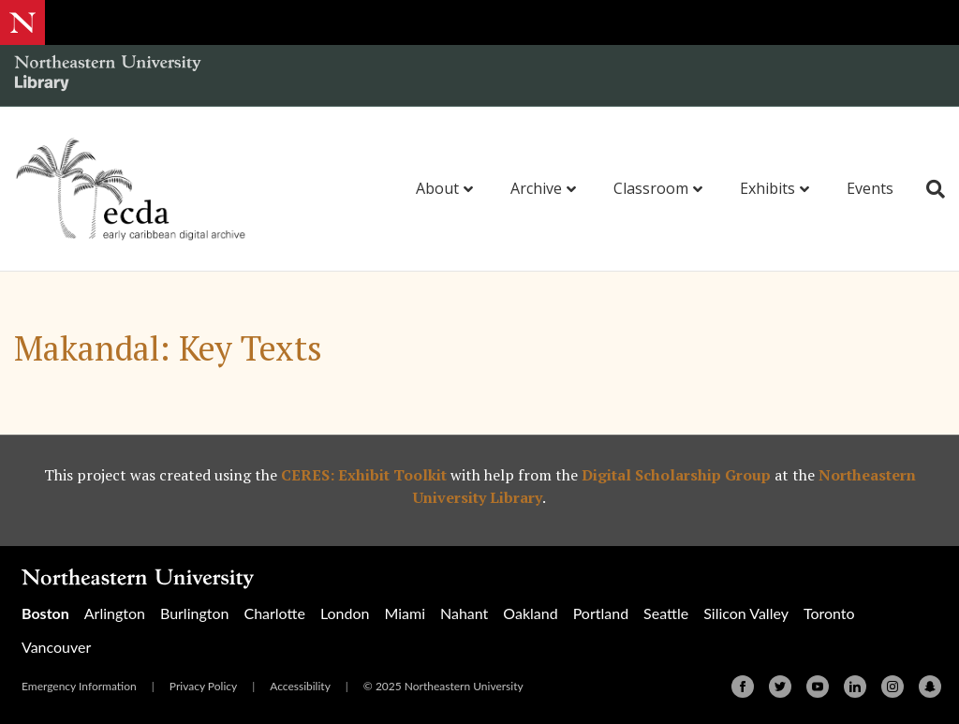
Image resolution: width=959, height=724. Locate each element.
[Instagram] (892, 686)
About (437, 188)
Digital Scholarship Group (676, 475)
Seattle (665, 613)
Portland (600, 613)
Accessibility (300, 686)
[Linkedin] (855, 686)
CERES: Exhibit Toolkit (364, 475)
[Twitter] (780, 686)
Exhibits (767, 188)
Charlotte (273, 613)
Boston (45, 613)
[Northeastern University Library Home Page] (107, 75)
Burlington (194, 613)
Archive (536, 188)
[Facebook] (742, 686)
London (345, 613)
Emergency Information (79, 686)
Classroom (650, 188)
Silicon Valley (746, 613)
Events (870, 188)
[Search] (928, 189)
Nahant (464, 613)
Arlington (114, 613)
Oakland (530, 613)
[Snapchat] (930, 686)
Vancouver (56, 647)
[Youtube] (817, 686)
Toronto (829, 613)
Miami (404, 613)
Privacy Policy (203, 686)
